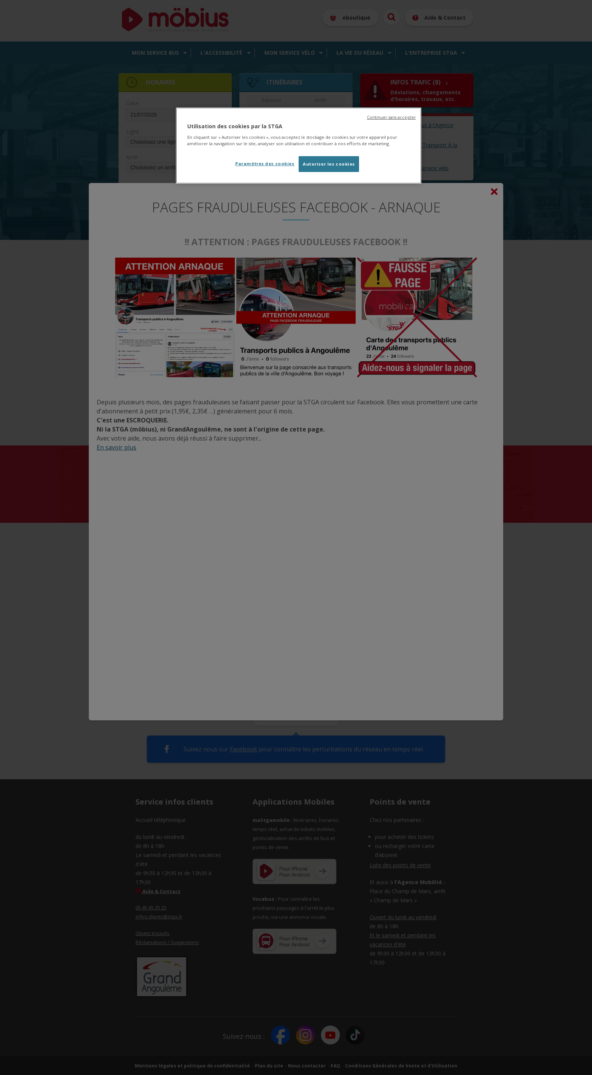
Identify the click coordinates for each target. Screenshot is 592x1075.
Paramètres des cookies (264, 163)
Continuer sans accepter (391, 117)
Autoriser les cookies (329, 164)
